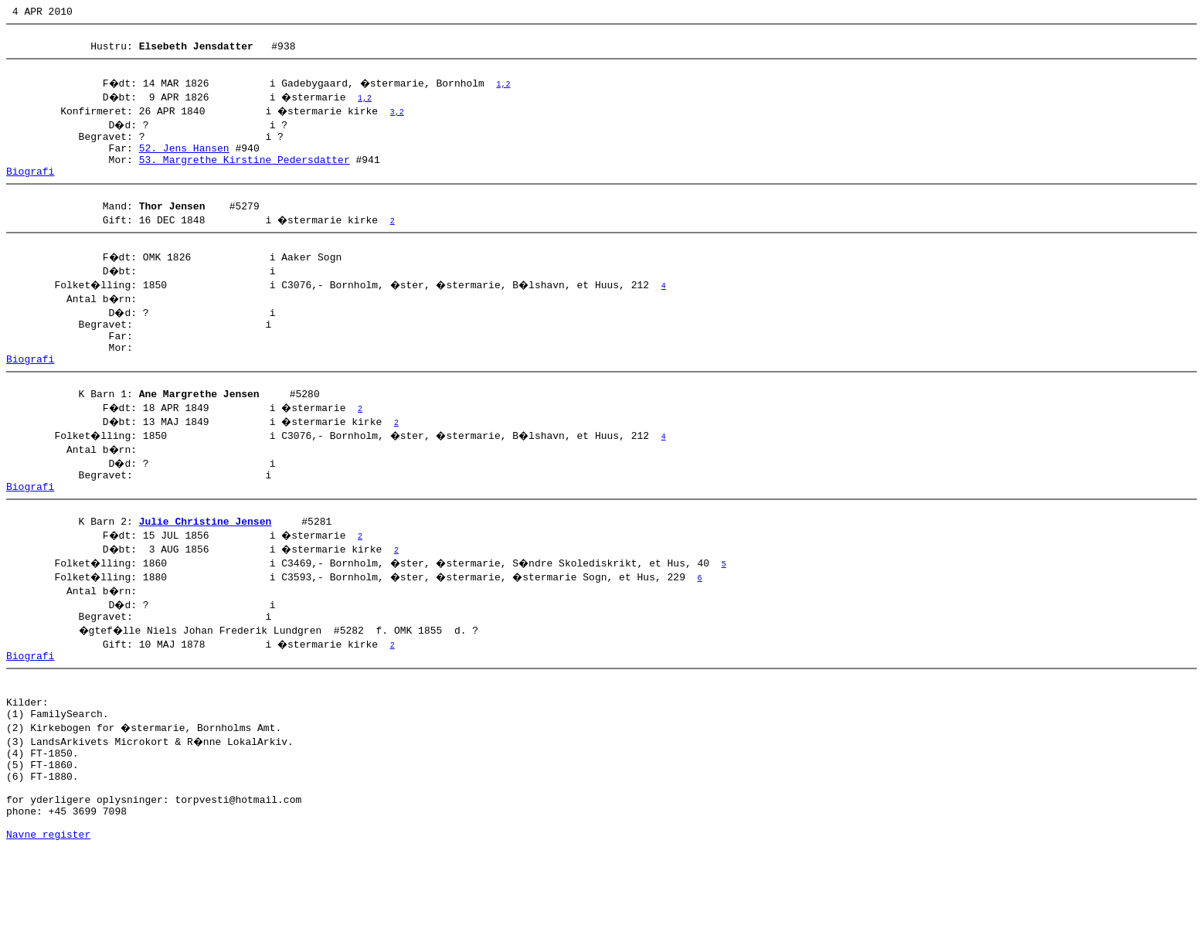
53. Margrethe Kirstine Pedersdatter (244, 175)
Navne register (48, 915)
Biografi (30, 189)
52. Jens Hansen (184, 161)
